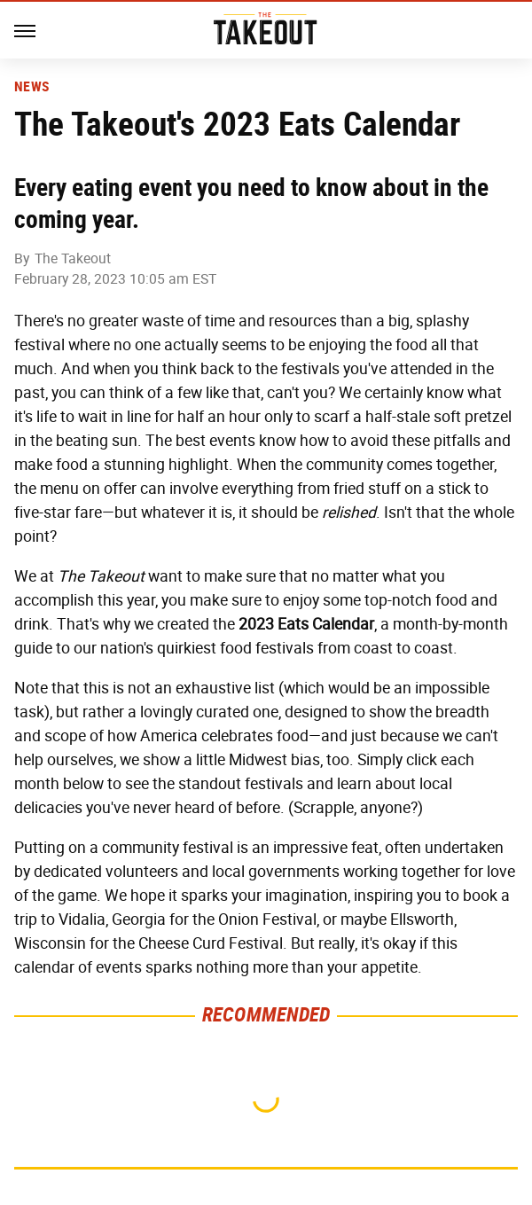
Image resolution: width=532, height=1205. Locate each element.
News (31, 87)
